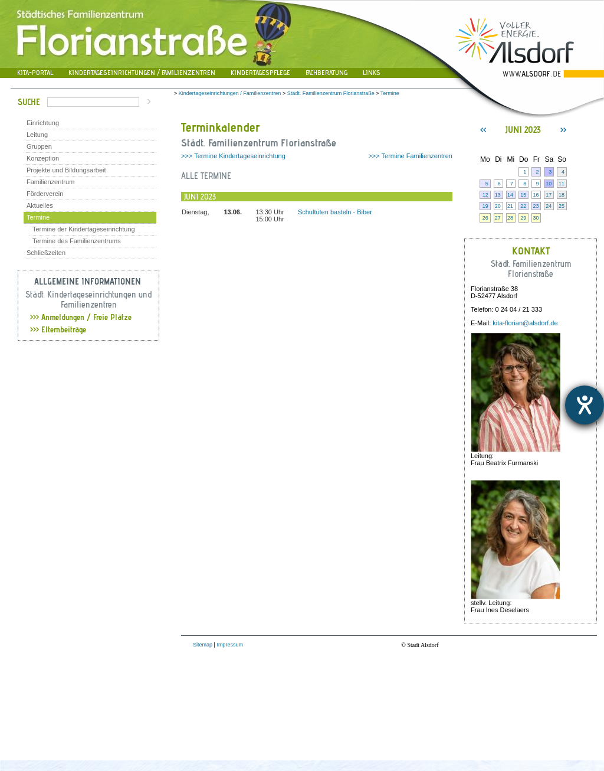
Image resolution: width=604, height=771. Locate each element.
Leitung (37, 134)
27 (498, 218)
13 (498, 195)
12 (485, 195)
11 (561, 184)
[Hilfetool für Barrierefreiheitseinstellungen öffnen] (584, 405)
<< (483, 130)
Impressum (229, 645)
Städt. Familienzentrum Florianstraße (331, 93)
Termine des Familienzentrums (76, 240)
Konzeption (43, 158)
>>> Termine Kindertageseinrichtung (233, 155)
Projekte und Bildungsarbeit (66, 170)
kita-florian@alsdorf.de (525, 322)
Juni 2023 (523, 129)
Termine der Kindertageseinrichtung (83, 229)
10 (549, 184)
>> (563, 130)
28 (510, 218)
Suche (29, 102)
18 (561, 195)
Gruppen (39, 146)
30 (536, 218)
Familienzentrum (50, 181)
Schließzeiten (46, 252)
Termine (38, 217)
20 (498, 206)
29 (523, 218)
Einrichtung (43, 122)
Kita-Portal (35, 72)
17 (549, 195)
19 (485, 206)
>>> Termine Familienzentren (410, 155)
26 (485, 218)
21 (510, 206)
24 (549, 206)
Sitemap (202, 645)
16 (536, 195)
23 (536, 206)
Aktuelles (40, 205)
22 (523, 206)
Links (371, 72)
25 (561, 206)
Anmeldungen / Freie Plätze (81, 317)
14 (510, 195)
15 (523, 195)
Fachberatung (326, 72)
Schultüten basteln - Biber (335, 211)
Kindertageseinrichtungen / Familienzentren (142, 72)
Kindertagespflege (260, 72)
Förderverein (45, 193)
